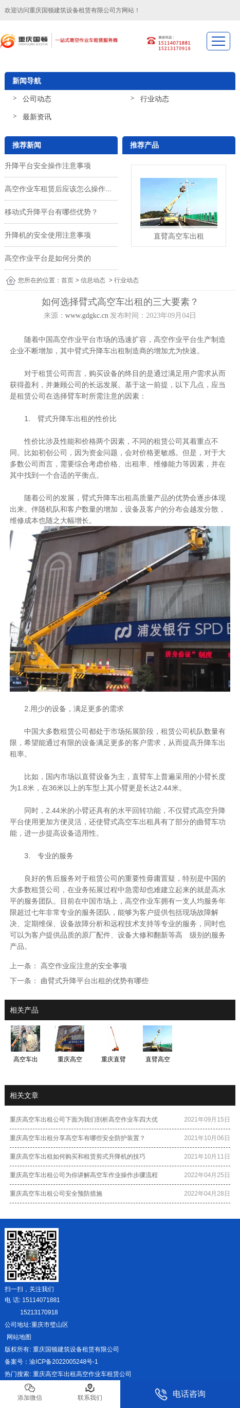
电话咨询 (180, 1394)
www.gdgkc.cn (86, 315)
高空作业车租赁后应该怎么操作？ (59, 189)
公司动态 (37, 99)
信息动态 (93, 280)
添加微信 (29, 1392)
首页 (67, 280)
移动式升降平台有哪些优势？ (51, 212)
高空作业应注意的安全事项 (83, 966)
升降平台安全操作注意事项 (48, 165)
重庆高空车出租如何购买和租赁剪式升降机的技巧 (77, 1156)
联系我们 (90, 1392)
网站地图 (18, 1337)
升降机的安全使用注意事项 (48, 235)
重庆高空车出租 (54, 1374)
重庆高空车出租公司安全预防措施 (56, 1193)
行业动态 (154, 99)
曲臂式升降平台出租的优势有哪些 (94, 981)
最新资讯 (37, 117)
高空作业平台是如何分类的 (48, 258)
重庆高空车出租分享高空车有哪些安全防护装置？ (77, 1138)
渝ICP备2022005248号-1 (63, 1361)
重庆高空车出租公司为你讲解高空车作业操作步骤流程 (84, 1175)
